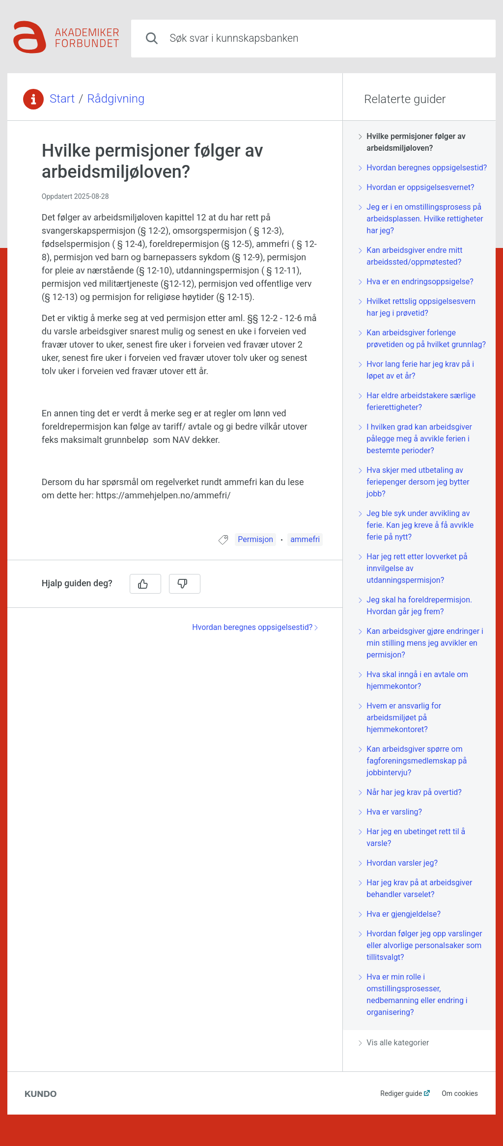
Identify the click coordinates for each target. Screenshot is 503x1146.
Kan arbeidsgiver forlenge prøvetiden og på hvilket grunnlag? (422, 338)
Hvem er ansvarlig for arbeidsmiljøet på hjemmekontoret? (400, 717)
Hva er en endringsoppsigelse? (416, 281)
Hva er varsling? (390, 812)
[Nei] (184, 584)
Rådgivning (116, 99)
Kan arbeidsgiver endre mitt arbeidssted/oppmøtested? (410, 256)
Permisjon (255, 539)
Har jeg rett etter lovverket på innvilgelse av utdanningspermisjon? (413, 568)
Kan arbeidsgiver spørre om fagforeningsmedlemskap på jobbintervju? (413, 760)
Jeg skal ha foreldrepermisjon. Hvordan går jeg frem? (415, 605)
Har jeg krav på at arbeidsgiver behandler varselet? (415, 888)
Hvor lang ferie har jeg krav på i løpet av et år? (416, 370)
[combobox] (313, 38)
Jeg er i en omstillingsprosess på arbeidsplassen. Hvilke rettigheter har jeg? (421, 218)
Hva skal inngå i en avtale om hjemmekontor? (413, 680)
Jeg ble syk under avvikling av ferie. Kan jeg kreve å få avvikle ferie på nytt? (416, 525)
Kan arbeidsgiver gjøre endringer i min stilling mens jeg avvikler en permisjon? (421, 643)
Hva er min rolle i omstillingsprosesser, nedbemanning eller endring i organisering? (413, 994)
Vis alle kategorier (394, 1042)
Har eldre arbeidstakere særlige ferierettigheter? (417, 401)
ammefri (305, 539)
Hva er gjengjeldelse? (400, 914)
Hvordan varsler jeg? (398, 863)
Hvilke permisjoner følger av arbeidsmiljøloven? (412, 142)
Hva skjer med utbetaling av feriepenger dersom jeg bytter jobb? (414, 481)
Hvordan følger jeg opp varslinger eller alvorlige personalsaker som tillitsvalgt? (420, 945)
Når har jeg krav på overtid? (410, 792)
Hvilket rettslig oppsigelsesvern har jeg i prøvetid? (417, 307)
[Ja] (145, 584)
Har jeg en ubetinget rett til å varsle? (412, 837)
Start (62, 99)
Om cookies (460, 1093)
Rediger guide (401, 1093)
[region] (174, 333)
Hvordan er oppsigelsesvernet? (416, 187)
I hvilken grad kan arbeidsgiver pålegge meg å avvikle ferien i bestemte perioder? (415, 438)
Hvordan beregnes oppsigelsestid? (255, 627)
